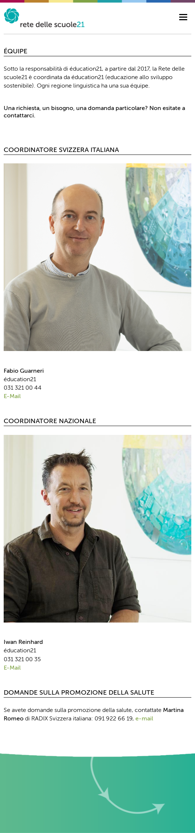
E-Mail (12, 397)
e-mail (144, 719)
